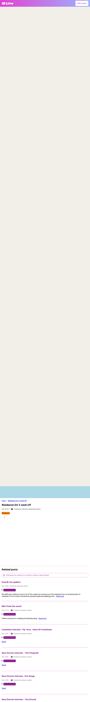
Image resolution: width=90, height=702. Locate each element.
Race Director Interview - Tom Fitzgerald (20, 653)
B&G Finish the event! (11, 606)
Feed (3, 501)
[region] (45, 33)
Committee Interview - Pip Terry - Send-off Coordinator (27, 629)
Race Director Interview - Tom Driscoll (19, 699)
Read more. (60, 596)
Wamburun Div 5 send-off (17, 501)
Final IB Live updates (11, 582)
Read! (4, 642)
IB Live (7, 3)
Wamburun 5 (5, 513)
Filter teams (82, 3)
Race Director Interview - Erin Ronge (18, 676)
